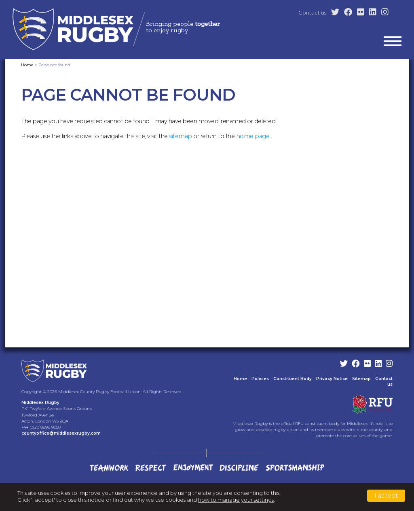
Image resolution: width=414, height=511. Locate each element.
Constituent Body (292, 378)
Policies (260, 378)
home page (253, 136)
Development (265, 104)
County (201, 104)
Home (134, 104)
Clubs (229, 104)
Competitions (359, 104)
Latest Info (166, 104)
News (394, 104)
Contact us (312, 12)
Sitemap (361, 378)
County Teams (312, 104)
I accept (386, 495)
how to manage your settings (236, 499)
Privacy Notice (332, 378)
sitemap (180, 136)
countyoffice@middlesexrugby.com (61, 433)
